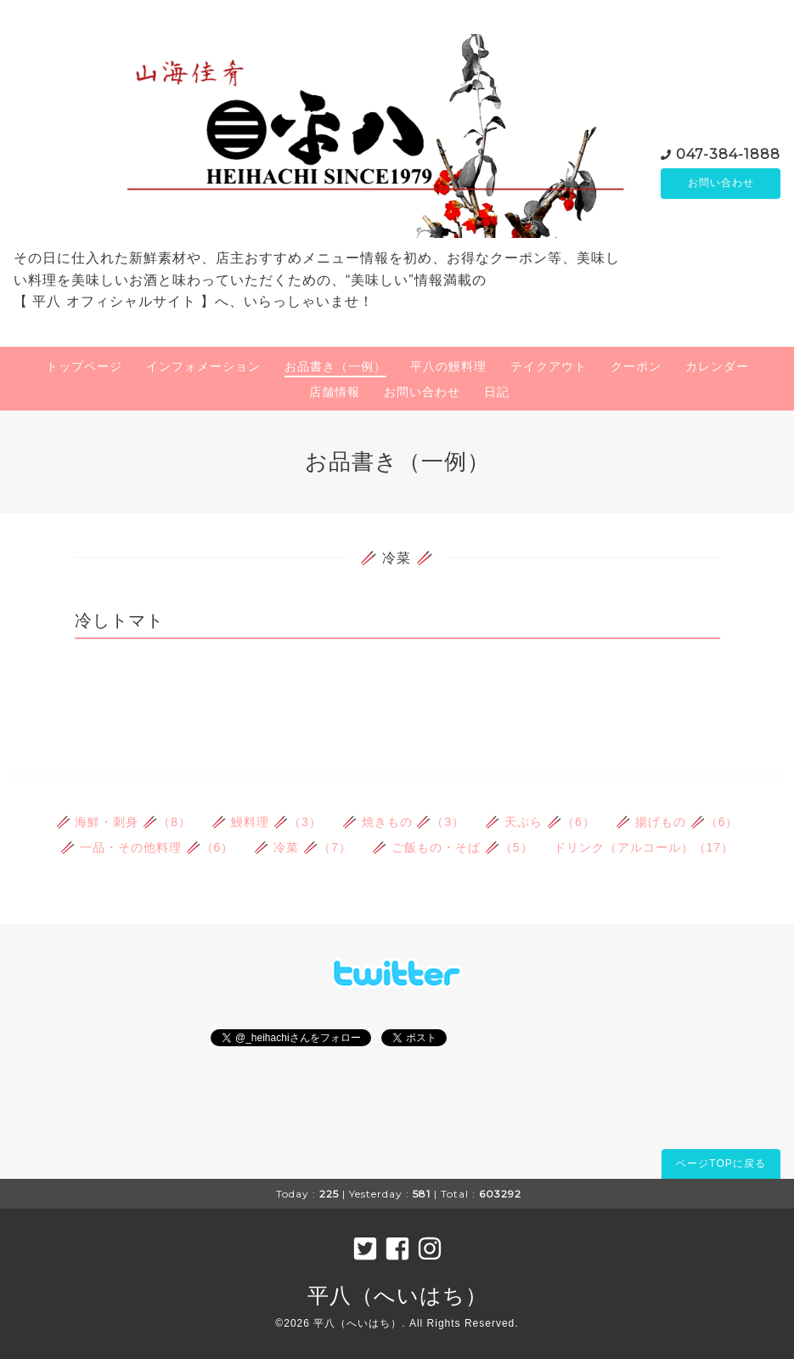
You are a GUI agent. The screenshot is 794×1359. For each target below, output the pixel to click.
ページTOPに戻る (720, 1163)
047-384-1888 (728, 153)
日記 (497, 392)
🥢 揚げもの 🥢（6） (677, 822)
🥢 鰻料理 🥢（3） (266, 822)
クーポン (636, 366)
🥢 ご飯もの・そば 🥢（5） (452, 847)
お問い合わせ (721, 183)
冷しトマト (119, 620)
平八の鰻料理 (448, 366)
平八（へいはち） (397, 1295)
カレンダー (717, 366)
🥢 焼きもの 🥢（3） (403, 822)
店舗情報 (334, 392)
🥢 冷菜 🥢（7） (303, 847)
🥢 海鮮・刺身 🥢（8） (124, 822)
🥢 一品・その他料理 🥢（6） (147, 847)
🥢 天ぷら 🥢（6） (540, 822)
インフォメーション (203, 366)
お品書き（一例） (335, 366)
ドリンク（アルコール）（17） (644, 847)
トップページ (84, 366)
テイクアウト (548, 366)
